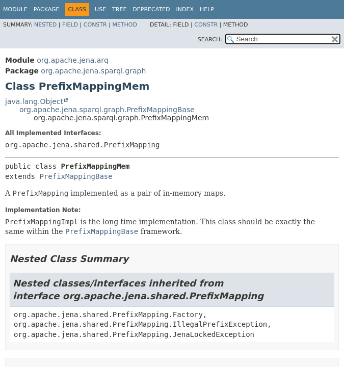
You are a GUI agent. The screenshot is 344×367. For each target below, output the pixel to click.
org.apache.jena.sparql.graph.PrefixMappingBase (107, 110)
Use (100, 9)
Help (207, 9)
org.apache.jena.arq (72, 60)
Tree (119, 9)
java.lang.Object (34, 101)
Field (70, 24)
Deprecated (151, 9)
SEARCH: (210, 39)
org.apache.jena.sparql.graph (93, 71)
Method (124, 24)
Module (15, 9)
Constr (95, 24)
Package (47, 9)
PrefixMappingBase (75, 176)
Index (184, 9)
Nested (45, 24)
